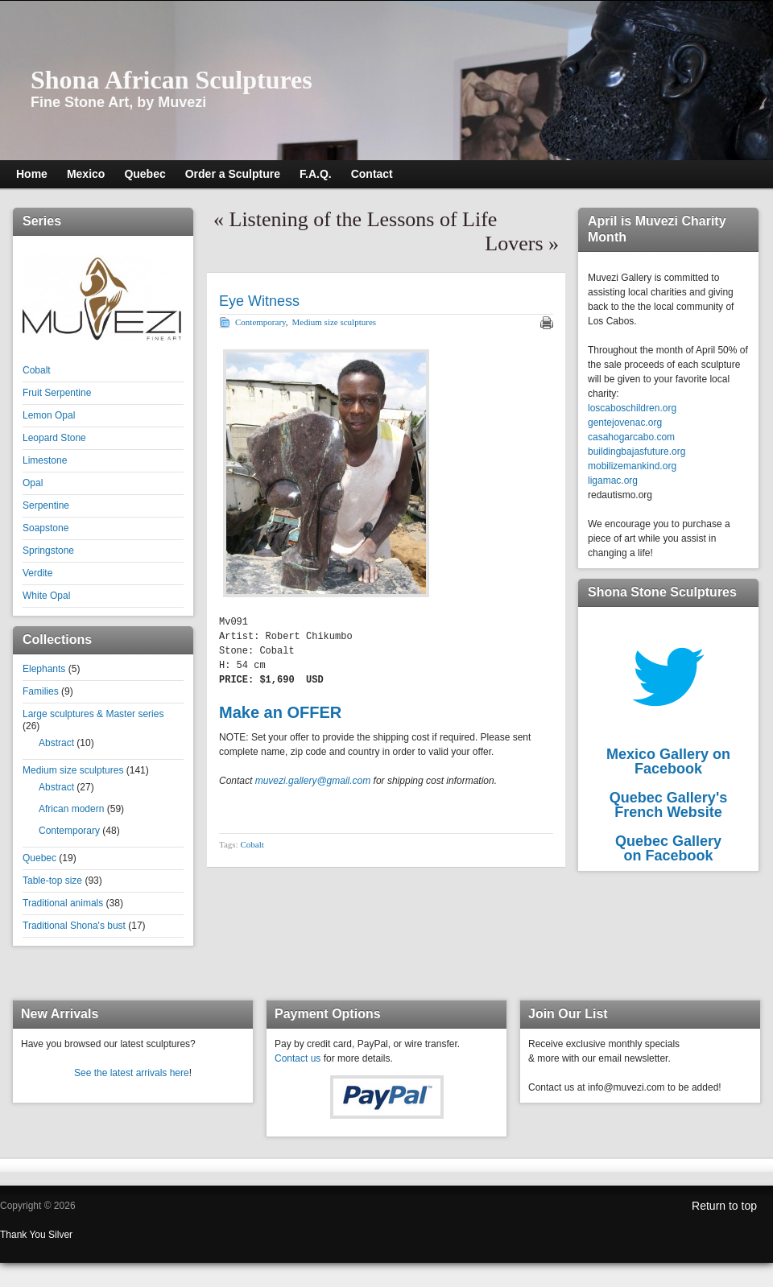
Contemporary (69, 830)
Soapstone (45, 528)
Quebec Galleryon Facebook (668, 848)
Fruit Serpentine (57, 392)
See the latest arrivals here (131, 1073)
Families (41, 691)
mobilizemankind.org (632, 466)
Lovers (514, 243)
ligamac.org (613, 480)
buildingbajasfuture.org (636, 451)
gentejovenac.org (625, 422)
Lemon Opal (49, 415)
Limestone (45, 460)
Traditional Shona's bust (74, 925)
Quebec (39, 858)
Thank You (24, 1234)
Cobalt (37, 370)
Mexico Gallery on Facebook (668, 761)
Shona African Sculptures (171, 79)
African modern (71, 809)
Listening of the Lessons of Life (363, 219)
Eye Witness (259, 301)
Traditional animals (63, 903)
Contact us (297, 1058)
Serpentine (46, 505)
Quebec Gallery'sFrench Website (668, 805)
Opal (33, 483)
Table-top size (52, 880)
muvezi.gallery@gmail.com (313, 780)
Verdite (37, 573)
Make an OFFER (280, 712)
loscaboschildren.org (632, 408)
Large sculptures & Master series (93, 714)
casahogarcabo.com (631, 437)
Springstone (48, 550)
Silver (60, 1234)
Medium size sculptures (73, 770)
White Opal (46, 595)
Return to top (724, 1205)
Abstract (56, 743)
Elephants (44, 668)
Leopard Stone (54, 437)
